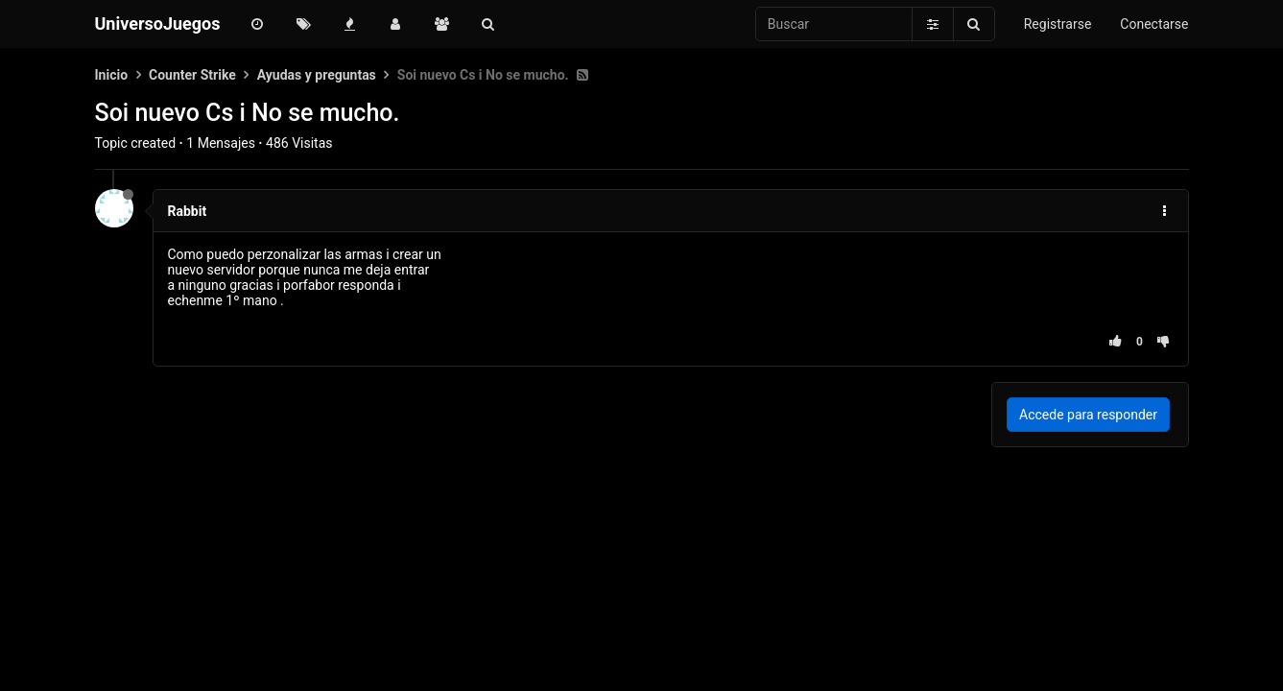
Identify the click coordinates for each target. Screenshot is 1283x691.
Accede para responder (1088, 414)
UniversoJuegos (158, 23)
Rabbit (187, 211)
